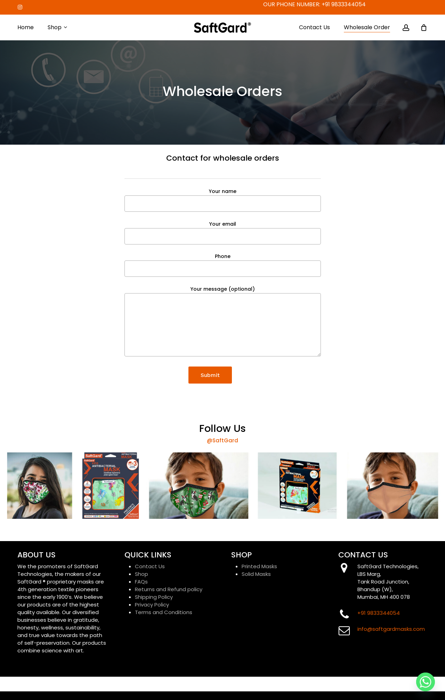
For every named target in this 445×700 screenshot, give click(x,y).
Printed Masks (259, 566)
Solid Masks (256, 574)
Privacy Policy (152, 604)
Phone (222, 265)
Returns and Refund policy (168, 589)
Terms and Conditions (163, 612)
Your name (222, 200)
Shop (141, 574)
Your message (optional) (222, 322)
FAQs (141, 581)
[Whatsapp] (425, 682)
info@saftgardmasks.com (391, 629)
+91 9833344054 (344, 4)
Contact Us (150, 566)
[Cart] (424, 27)
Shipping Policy (154, 597)
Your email (222, 232)
